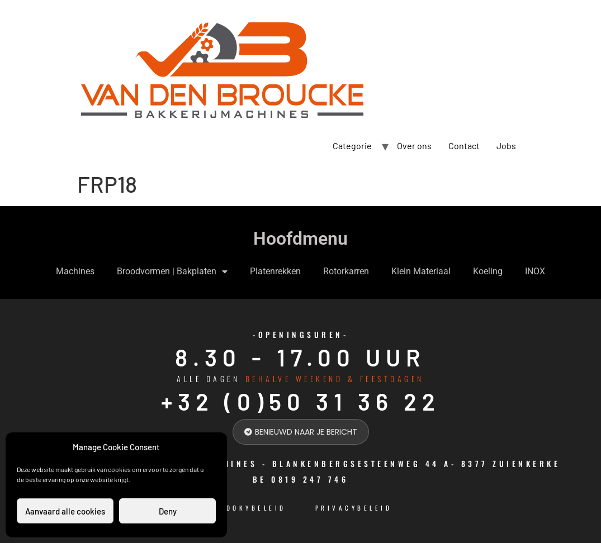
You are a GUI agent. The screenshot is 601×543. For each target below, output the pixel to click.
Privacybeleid (353, 507)
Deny (168, 511)
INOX (535, 271)
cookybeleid (253, 507)
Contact (464, 145)
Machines (75, 271)
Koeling (488, 271)
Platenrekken (275, 271)
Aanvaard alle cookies (65, 511)
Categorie (352, 145)
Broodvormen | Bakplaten (172, 271)
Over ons (414, 145)
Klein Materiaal (421, 271)
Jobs (506, 145)
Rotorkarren (346, 271)
